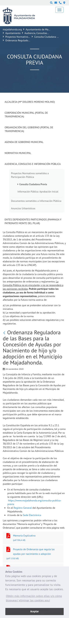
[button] (34, 599)
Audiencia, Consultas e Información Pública (33, 164)
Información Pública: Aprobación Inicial (37, 191)
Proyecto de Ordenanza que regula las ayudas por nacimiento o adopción (33, 554)
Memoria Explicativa (33, 538)
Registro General (23, 507)
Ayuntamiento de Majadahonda (43, 29)
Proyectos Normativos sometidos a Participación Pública (30, 175)
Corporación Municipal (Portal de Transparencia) (26, 114)
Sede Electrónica (32, 515)
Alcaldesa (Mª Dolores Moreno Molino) (30, 101)
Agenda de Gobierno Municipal (24, 142)
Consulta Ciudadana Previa (48, 36)
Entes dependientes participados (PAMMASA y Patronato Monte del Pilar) (33, 221)
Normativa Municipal (18, 153)
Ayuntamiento (13, 33)
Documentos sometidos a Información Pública (36, 201)
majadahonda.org (12, 29)
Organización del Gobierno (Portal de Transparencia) (29, 129)
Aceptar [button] (34, 611)
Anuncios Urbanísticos (23, 208)
